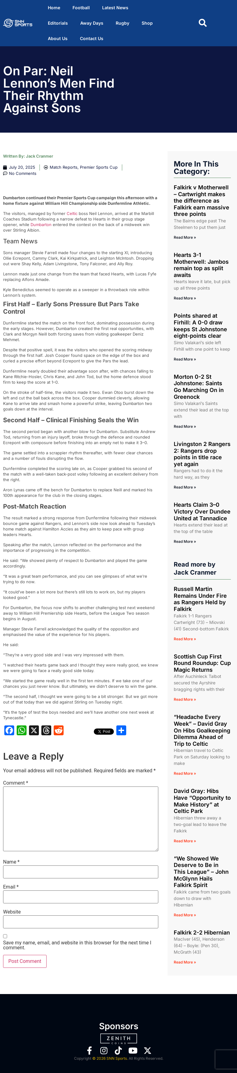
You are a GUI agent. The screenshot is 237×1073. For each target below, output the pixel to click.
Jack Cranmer (39, 156)
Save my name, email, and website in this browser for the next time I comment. (77, 945)
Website (12, 912)
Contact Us (91, 38)
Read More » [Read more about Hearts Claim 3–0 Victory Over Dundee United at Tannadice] (185, 541)
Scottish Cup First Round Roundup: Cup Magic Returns (202, 663)
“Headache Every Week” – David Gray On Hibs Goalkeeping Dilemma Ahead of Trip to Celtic (202, 730)
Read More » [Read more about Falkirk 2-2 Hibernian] (185, 962)
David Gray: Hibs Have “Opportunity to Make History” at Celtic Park (202, 801)
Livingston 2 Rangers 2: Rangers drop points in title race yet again (202, 454)
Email (11, 887)
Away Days (91, 23)
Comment (15, 783)
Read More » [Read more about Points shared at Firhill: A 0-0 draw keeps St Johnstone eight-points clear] (185, 359)
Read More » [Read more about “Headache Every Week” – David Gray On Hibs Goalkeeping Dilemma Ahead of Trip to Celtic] (185, 773)
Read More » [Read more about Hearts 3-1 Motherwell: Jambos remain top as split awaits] (185, 298)
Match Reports (63, 167)
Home (54, 7)
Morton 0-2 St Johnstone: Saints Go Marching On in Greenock (199, 386)
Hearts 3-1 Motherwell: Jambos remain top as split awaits (201, 265)
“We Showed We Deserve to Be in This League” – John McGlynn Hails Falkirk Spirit (201, 871)
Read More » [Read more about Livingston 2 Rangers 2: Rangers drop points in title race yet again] (185, 487)
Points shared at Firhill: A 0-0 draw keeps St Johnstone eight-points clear (200, 325)
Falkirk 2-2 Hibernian (202, 932)
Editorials (58, 23)
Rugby (122, 23)
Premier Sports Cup (99, 167)
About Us (58, 38)
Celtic (72, 213)
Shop (147, 23)
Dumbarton (41, 224)
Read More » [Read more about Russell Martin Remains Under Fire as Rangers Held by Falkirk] (185, 639)
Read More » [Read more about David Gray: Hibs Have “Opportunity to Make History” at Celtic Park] (185, 841)
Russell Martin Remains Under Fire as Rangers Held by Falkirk (200, 599)
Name (11, 862)
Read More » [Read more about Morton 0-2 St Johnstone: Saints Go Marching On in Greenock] (185, 426)
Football (81, 7)
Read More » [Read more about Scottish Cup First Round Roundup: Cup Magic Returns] (185, 699)
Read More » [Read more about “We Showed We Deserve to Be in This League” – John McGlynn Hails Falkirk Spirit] (185, 915)
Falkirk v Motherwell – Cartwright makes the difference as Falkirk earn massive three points (201, 200)
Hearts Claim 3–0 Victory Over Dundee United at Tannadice (202, 511)
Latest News (115, 7)
